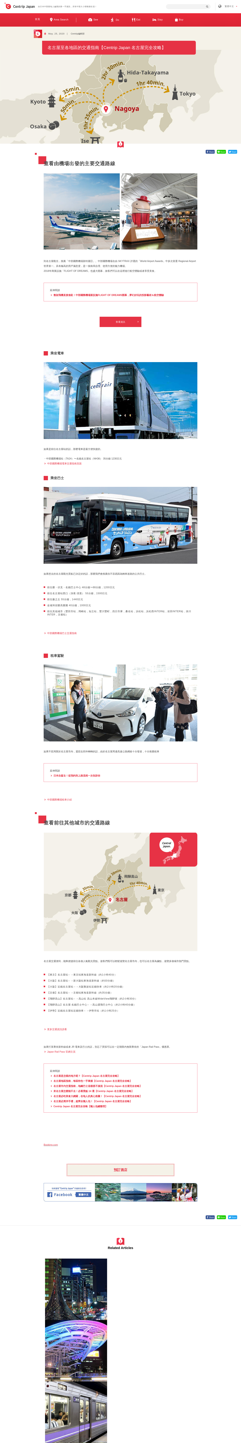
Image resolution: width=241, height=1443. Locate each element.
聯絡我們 (166, 1393)
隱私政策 (148, 1393)
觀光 (137, 1372)
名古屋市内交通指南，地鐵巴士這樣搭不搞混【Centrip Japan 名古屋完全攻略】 (97, 1086)
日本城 (180, 1308)
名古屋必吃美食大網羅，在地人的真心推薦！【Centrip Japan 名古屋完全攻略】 (97, 1096)
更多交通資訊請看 (57, 1029)
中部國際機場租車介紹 (59, 799)
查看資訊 (120, 322)
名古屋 (54, 1308)
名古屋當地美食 (59, 1372)
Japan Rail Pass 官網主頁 (61, 1052)
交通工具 (133, 1308)
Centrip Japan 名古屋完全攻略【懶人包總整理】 (80, 1106)
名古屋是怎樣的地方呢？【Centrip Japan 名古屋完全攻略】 (86, 1076)
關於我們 (76, 1393)
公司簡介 (95, 1393)
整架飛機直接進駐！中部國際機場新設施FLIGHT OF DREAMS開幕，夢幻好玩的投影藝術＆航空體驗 (108, 295)
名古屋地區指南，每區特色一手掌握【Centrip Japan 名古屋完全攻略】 (92, 1081)
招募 (111, 1393)
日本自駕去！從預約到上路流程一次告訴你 (76, 775)
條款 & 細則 (128, 1393)
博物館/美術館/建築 (168, 1310)
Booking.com (51, 1145)
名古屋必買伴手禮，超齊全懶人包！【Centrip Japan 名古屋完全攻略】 (92, 1101)
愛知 (47, 1308)
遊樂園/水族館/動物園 (169, 1313)
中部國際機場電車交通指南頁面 (64, 463)
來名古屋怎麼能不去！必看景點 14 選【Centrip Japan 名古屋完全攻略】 (93, 1091)
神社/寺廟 (172, 1308)
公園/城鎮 (183, 1313)
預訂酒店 (120, 1170)
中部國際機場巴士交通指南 (62, 633)
